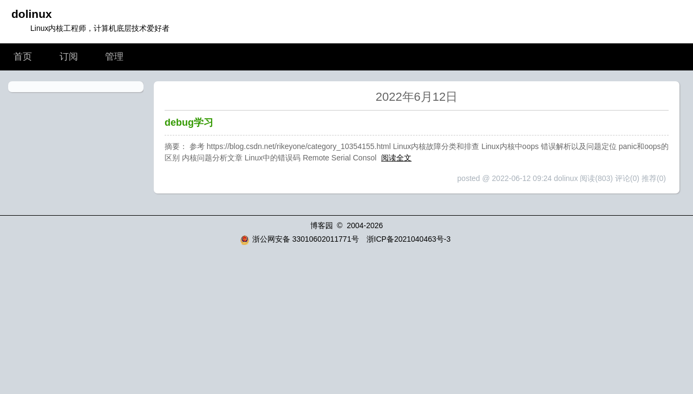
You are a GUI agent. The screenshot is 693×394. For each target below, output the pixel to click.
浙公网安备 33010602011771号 (299, 239)
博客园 (321, 225)
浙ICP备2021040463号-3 (409, 239)
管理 (114, 56)
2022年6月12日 (417, 97)
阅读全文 (396, 157)
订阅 (69, 56)
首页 (23, 56)
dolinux (31, 14)
